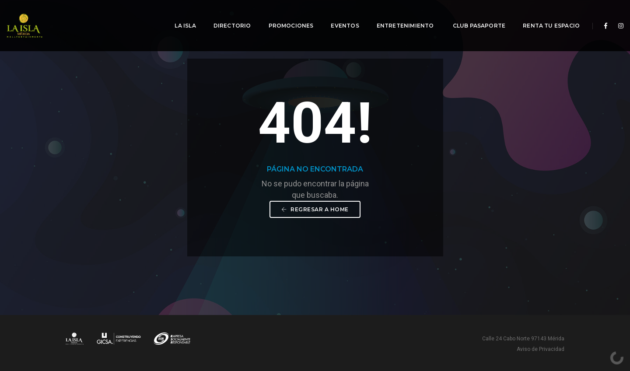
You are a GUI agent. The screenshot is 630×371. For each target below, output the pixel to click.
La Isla (179, 15)
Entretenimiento (400, 15)
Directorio (226, 15)
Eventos (339, 15)
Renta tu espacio (545, 15)
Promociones (285, 15)
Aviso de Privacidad (540, 349)
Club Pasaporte (473, 15)
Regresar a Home (315, 209)
